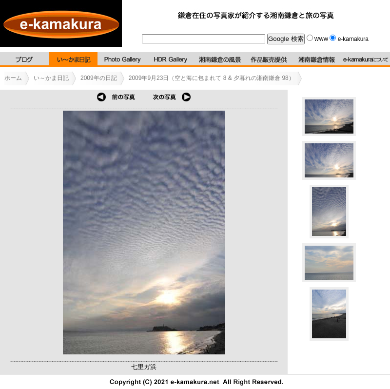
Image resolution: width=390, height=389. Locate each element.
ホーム (13, 78)
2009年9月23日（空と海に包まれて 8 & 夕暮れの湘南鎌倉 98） (211, 78)
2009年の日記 (98, 78)
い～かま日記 (51, 78)
